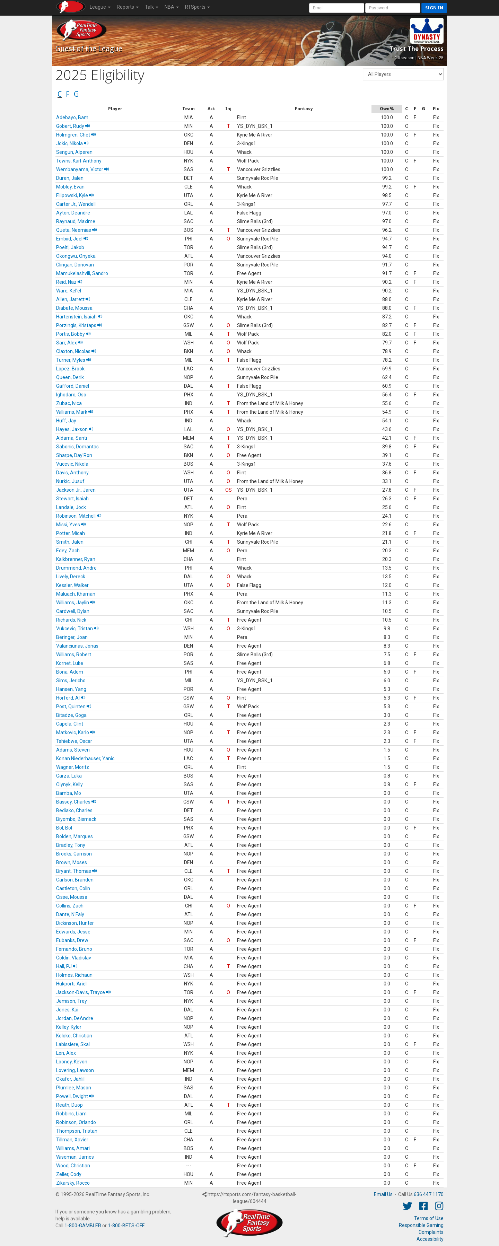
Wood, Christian (73, 1165)
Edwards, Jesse (73, 931)
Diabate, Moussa (74, 308)
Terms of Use (429, 1218)
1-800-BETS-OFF (126, 1225)
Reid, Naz (69, 282)
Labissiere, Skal (73, 1044)
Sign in (434, 7)
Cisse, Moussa (71, 897)
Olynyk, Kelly (69, 784)
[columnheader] (115, 109)
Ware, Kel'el (68, 290)
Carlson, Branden (75, 880)
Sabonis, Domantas (77, 446)
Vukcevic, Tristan (77, 628)
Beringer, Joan (72, 637)
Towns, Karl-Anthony (79, 161)
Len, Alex (66, 1053)
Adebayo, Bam (72, 117)
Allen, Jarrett (73, 299)
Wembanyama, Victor (82, 169)
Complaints (431, 1232)
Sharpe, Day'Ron (74, 455)
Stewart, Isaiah (72, 498)
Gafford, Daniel (72, 386)
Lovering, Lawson (75, 1070)
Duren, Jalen (70, 178)
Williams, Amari (73, 1148)
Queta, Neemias (76, 230)
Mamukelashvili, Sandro (82, 273)
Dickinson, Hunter (75, 923)
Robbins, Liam (71, 1113)
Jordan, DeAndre (74, 1018)
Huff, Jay (66, 420)
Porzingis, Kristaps (79, 325)
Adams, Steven (73, 750)
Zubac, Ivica (69, 403)
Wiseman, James (75, 1157)
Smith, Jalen (70, 542)
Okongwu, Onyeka (76, 256)
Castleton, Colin (73, 888)
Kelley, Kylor (68, 1027)
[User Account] (336, 8)
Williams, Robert (73, 654)
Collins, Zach (70, 906)
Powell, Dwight (75, 1096)
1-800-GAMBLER (82, 1225)
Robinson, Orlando (76, 1122)
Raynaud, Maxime (75, 221)
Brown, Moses (71, 862)
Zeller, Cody (68, 1174)
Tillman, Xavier (72, 1139)
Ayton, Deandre (73, 213)
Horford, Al (71, 698)
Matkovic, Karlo (75, 732)
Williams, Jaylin (75, 602)
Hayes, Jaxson (75, 429)
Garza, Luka (69, 776)
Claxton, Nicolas (76, 351)
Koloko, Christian (74, 1035)
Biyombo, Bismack (76, 819)
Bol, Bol (64, 828)
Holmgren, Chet (76, 135)
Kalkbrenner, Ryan (75, 559)
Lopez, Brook (70, 368)
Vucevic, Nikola (72, 464)
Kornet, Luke (69, 663)
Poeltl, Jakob (70, 247)
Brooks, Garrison (74, 854)
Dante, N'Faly (70, 914)
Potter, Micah (70, 533)
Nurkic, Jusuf (70, 481)
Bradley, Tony (70, 845)
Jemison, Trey (71, 1001)
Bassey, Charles (76, 802)
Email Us (383, 1194)
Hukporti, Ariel (71, 983)
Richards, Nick (71, 620)
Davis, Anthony (72, 472)
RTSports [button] (197, 7)
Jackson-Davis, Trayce (83, 992)
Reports (128, 7)
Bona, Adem (69, 672)
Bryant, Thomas (76, 871)
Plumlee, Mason (73, 1087)
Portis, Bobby (73, 334)
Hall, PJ (67, 966)
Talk (151, 7)
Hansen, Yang (71, 689)
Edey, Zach (68, 550)
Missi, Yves (71, 524)
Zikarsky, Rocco (73, 1183)
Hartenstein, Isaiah (79, 316)
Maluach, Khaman (75, 594)
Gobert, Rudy (73, 126)
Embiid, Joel (72, 239)
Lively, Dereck (70, 576)
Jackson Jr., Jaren (76, 490)
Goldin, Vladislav (73, 957)
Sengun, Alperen (74, 152)
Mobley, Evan (70, 187)
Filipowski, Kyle (75, 195)
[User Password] (392, 8)
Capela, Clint (69, 724)
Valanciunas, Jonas (77, 646)
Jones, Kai (67, 1009)
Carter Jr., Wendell (76, 204)
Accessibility (430, 1239)
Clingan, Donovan (75, 264)
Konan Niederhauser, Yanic (85, 758)
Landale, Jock (71, 507)
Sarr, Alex (69, 342)
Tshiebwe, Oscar (74, 741)
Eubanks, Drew (72, 940)
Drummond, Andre (76, 568)
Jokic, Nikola (72, 143)
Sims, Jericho (71, 680)
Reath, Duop (69, 1105)
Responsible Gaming (421, 1225)
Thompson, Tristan (76, 1131)
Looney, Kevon (71, 1061)
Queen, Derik (70, 377)
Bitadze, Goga (71, 715)
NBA (172, 7)
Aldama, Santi (71, 438)
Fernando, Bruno (74, 949)
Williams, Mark (74, 412)
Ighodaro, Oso (71, 394)
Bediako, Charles (74, 810)
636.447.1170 (429, 1194)
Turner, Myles (73, 360)
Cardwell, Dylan (72, 611)
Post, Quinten (73, 706)
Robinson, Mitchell (79, 516)
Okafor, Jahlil (70, 1079)
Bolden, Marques (74, 836)
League (100, 7)
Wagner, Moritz (72, 767)
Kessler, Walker (72, 585)
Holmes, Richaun (74, 975)
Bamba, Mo (68, 793)
